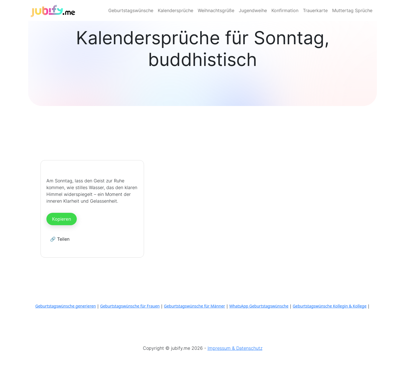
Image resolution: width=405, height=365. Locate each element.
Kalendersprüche (175, 10)
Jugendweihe (253, 10)
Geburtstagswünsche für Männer (194, 306)
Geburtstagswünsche (130, 10)
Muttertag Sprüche (352, 10)
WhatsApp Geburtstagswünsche (259, 306)
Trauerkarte (315, 10)
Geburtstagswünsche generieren (65, 306)
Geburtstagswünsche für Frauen (130, 306)
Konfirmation (284, 10)
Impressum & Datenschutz (235, 348)
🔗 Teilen (59, 239)
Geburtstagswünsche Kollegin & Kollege (329, 306)
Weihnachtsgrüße (216, 10)
